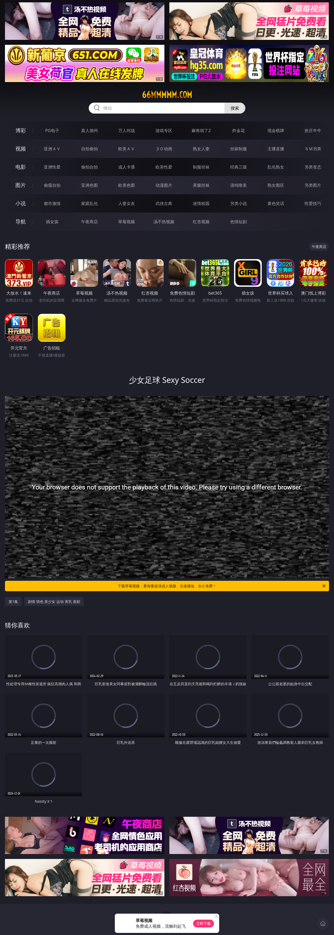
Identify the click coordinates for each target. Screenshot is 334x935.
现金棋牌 (275, 130)
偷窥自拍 (52, 185)
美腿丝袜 (201, 185)
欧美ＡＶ (126, 149)
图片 (20, 185)
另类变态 (313, 167)
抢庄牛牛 (313, 130)
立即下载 (203, 923)
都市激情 (52, 203)
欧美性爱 (164, 167)
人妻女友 (126, 203)
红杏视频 (201, 222)
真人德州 (89, 130)
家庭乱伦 (89, 203)
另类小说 (238, 203)
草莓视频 (126, 222)
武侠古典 (164, 203)
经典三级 (238, 167)
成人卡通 (126, 167)
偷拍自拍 (89, 167)
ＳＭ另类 (313, 149)
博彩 (20, 130)
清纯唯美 (238, 185)
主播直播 (275, 149)
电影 (20, 166)
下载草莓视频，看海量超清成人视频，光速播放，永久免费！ (222, 586)
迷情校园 (201, 203)
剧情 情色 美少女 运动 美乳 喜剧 (54, 601)
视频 (20, 148)
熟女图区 (275, 185)
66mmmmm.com (167, 95)
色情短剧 (238, 222)
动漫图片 (164, 185)
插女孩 (52, 222)
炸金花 (238, 130)
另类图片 (313, 185)
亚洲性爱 (52, 167)
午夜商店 (89, 222)
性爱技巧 (313, 203)
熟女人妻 (201, 149)
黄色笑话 (275, 203)
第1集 (13, 601)
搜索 (235, 108)
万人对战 (126, 130)
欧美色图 (126, 185)
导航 (20, 221)
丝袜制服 (238, 149)
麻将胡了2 (201, 130)
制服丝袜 (201, 167)
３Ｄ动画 (164, 149)
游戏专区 (164, 130)
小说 (20, 203)
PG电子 (52, 130)
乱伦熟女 (275, 167)
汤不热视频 (163, 222)
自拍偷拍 (89, 149)
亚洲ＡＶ (52, 149)
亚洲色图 (89, 185)
